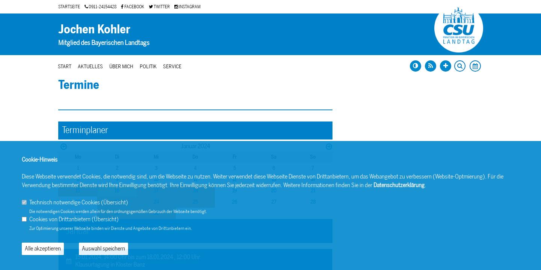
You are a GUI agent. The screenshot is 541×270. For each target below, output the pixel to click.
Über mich (121, 66)
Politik (148, 66)
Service (172, 66)
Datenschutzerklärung (399, 185)
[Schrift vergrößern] (445, 66)
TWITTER (159, 6)
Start (64, 66)
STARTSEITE (69, 6)
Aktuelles (90, 66)
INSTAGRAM (187, 6)
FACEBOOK (132, 6)
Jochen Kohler (94, 29)
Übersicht (114, 202)
